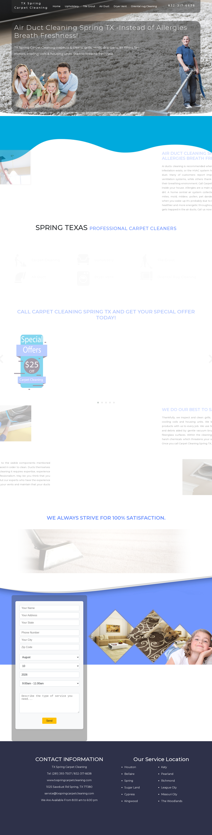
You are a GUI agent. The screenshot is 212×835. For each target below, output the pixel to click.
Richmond (168, 780)
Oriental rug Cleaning (144, 6)
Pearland (167, 773)
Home (57, 6)
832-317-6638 (181, 5)
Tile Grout (89, 6)
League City (169, 787)
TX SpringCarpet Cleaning (31, 5)
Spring (128, 780)
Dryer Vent (120, 6)
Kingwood (131, 801)
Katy (164, 767)
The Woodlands (171, 801)
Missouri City (169, 794)
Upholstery (72, 6)
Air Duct (104, 6)
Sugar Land (132, 787)
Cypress (129, 794)
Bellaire (129, 773)
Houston (130, 767)
